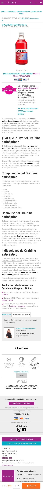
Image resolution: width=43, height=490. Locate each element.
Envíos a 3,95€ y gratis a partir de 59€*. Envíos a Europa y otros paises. (34, 366)
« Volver (21, 375)
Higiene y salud (13, 17)
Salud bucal (24, 17)
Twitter (18, 381)
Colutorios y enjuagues (10, 19)
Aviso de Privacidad (23, 481)
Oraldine (5, 294)
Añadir (31, 486)
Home (4, 17)
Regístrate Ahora (21, 403)
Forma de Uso (6, 314)
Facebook (21, 381)
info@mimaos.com (22, 336)
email (24, 381)
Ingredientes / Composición (21, 314)
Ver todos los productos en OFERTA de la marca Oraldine (28, 111)
